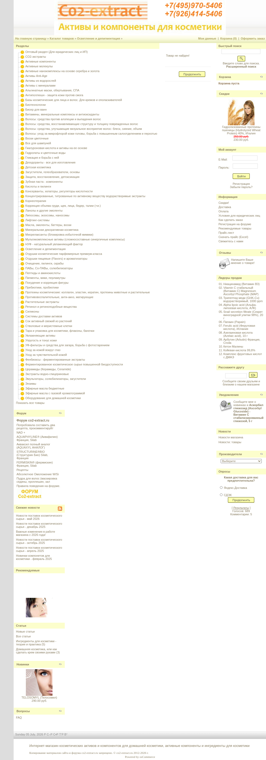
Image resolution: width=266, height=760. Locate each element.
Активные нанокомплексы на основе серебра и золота (62, 71)
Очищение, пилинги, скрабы (44, 263)
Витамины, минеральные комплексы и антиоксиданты (62, 114)
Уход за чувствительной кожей (46, 354)
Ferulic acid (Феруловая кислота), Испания (239, 327)
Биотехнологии (35, 104)
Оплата (224, 211)
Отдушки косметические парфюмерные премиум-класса (63, 253)
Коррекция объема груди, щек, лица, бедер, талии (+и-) (63, 205)
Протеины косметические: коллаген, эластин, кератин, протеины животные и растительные (87, 292)
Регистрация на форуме (235, 224)
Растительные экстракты (42, 301)
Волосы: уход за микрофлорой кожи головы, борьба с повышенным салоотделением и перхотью (91, 133)
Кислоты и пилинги (38, 186)
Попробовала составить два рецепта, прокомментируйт (36, 426)
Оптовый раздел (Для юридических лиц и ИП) (56, 51)
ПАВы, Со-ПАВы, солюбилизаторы (49, 268)
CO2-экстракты (35, 56)
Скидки (224, 93)
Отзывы (225, 252)
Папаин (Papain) (234, 322)
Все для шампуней (38, 143)
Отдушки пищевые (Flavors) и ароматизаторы (56, 258)
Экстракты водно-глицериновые (47, 374)
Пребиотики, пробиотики (42, 287)
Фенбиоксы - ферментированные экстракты (55, 359)
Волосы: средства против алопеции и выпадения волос (63, 119)
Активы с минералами (40, 85)
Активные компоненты (40, 61)
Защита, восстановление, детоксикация (52, 176)
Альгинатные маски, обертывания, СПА (52, 90)
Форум (21, 413)
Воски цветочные (37, 138)
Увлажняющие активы (40, 335)
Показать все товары (30, 402)
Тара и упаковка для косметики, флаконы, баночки (59, 330)
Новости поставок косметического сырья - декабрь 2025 (39, 525)
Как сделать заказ (231, 219)
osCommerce (147, 756)
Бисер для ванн (36, 109)
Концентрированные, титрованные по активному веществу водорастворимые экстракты (85, 196)
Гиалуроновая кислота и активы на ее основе (56, 148)
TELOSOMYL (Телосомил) (39, 697)
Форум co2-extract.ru (33, 420)
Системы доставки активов (43, 316)
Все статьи (23, 636)
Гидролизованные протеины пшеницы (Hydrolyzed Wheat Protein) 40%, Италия (241, 130)
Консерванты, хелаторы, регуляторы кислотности (59, 191)
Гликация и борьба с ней (42, 157)
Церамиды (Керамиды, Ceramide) (48, 369)
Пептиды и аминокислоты (43, 273)
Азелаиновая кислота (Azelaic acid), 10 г (238, 334)
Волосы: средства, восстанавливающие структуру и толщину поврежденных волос (81, 124)
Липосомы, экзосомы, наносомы (47, 215)
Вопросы (23, 711)
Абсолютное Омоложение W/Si (38, 474)
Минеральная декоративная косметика (51, 229)
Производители (230, 454)
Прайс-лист (226, 232)
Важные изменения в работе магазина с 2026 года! (35, 533)
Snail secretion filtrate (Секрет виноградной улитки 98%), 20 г (243, 315)
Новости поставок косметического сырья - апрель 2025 (39, 549)
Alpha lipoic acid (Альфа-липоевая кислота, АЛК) (240, 306)
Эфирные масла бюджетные (44, 388)
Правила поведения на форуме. (38, 486)
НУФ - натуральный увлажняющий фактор (54, 244)
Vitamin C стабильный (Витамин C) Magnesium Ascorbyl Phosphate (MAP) (241, 291)
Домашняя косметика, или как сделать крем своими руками (36, 651)
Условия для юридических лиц (239, 215)
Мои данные (207, 38)
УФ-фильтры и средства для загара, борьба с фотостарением (67, 345)
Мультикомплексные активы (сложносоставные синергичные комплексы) (75, 239)
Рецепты (22, 469)
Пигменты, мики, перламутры (45, 277)
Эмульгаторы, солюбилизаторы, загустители (55, 378)
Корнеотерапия (35, 200)
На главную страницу (30, 38)
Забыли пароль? (241, 187)
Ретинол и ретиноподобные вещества (51, 306)
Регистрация (241, 183)
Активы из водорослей (40, 80)
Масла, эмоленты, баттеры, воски (48, 225)
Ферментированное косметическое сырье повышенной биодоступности (74, 364)
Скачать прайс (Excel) (233, 237)
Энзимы (30, 383)
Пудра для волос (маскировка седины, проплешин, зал (37, 480)
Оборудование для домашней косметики (53, 398)
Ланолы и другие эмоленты (44, 210)
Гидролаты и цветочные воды (45, 152)
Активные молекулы (39, 66)
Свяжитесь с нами (231, 241)
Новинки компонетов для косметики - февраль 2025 (34, 557)
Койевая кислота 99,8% (239, 350)
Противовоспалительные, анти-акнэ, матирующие (59, 297)
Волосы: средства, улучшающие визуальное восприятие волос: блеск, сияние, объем (83, 128)
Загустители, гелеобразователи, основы (52, 172)
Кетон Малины (233, 346)
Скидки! (224, 202)
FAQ (19, 717)
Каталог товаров (62, 38)
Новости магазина (231, 437)
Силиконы (32, 311)
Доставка (225, 207)
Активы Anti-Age (36, 75)
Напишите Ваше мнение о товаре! (243, 261)
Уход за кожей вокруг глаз (42, 350)
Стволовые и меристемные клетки (48, 326)
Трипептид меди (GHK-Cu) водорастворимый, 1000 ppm (243, 299)
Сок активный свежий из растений (48, 321)
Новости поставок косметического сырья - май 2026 (39, 517)
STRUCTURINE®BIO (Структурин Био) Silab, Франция (32, 455)
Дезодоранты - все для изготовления (50, 162)
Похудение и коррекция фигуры (46, 282)
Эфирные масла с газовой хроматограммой (55, 393)
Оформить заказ (253, 38)
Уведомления (229, 394)
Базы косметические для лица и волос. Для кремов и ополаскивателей (73, 100)
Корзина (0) (228, 38)
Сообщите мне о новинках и (248, 411)
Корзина (225, 77)
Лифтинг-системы (37, 220)
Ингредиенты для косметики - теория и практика (36, 643)
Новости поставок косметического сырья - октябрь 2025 (39, 541)
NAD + (21, 432)
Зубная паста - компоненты (44, 181)
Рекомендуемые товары (235, 228)
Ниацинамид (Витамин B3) (241, 284)
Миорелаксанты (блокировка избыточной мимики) (59, 234)
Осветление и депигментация (98, 38)
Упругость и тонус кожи (41, 340)
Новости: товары (230, 442)
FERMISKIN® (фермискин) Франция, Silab (35, 464)
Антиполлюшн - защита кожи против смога (54, 95)
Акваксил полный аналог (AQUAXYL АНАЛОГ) (33, 446)
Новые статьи (25, 631)
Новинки (23, 664)
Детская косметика (38, 167)
